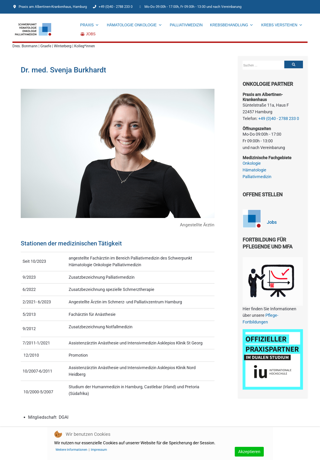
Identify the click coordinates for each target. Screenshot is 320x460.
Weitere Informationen (71, 449)
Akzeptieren (249, 451)
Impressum (99, 449)
